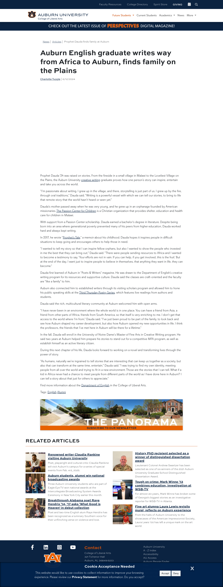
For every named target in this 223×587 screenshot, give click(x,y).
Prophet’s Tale (71, 237)
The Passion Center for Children (76, 211)
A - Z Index (149, 550)
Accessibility (150, 554)
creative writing (90, 180)
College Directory (137, 4)
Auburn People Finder (156, 561)
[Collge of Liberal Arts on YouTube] (73, 548)
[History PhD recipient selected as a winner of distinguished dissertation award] (124, 461)
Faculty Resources (110, 4)
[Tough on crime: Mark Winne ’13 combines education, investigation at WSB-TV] (124, 489)
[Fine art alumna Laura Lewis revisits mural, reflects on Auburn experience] (124, 514)
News (180, 15)
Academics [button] (166, 15)
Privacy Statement (84, 577)
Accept (165, 573)
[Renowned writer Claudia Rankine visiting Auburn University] (37, 462)
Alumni (61, 392)
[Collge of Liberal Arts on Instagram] (59, 548)
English (52, 392)
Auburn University (154, 546)
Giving (177, 4)
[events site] (189, 4)
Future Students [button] (122, 15)
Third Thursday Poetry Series (97, 292)
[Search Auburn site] (197, 4)
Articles (56, 41)
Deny (176, 573)
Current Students (147, 15)
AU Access (150, 557)
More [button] (190, 15)
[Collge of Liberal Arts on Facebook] (32, 548)
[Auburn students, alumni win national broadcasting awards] (37, 483)
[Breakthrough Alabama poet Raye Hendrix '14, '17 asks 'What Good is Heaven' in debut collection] (37, 508)
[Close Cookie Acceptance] (192, 567)
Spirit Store (160, 4)
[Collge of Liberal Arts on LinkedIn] (46, 548)
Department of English (95, 385)
